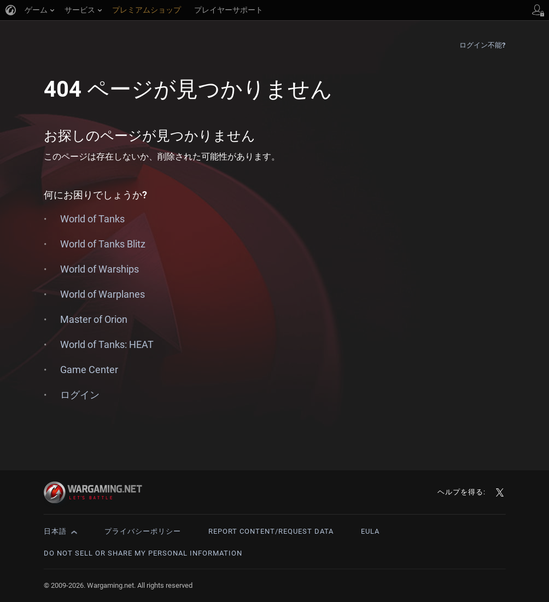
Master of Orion (93, 319)
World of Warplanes (102, 294)
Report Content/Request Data (271, 531)
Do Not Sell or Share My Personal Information (143, 553)
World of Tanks (92, 219)
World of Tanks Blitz (102, 244)
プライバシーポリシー (142, 531)
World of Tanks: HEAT (107, 344)
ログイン (80, 394)
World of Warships (99, 269)
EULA (370, 531)
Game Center (89, 369)
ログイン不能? (482, 45)
